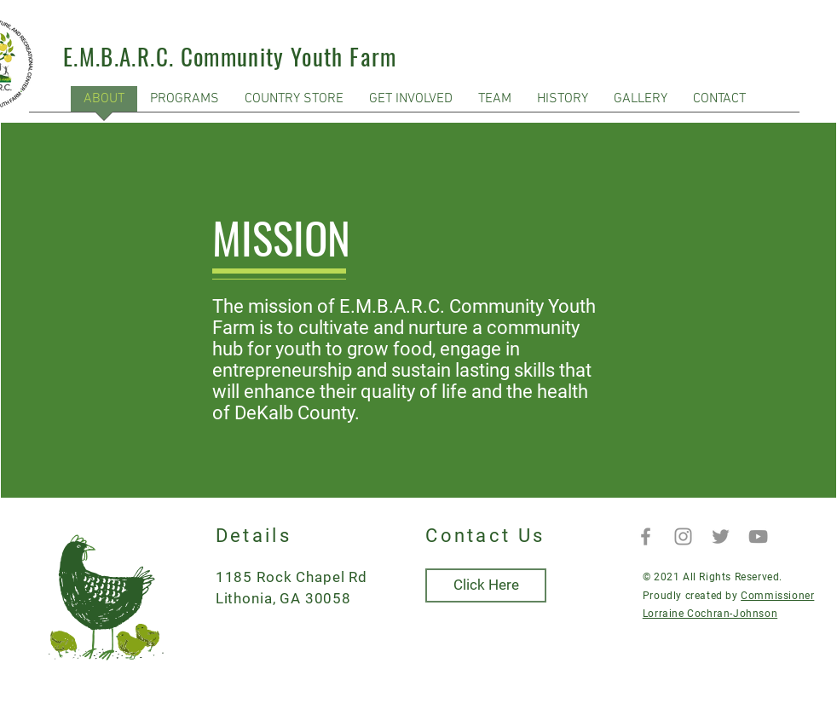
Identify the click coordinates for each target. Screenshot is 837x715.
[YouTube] (758, 536)
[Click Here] (485, 585)
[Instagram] (683, 536)
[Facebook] (645, 536)
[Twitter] (720, 536)
